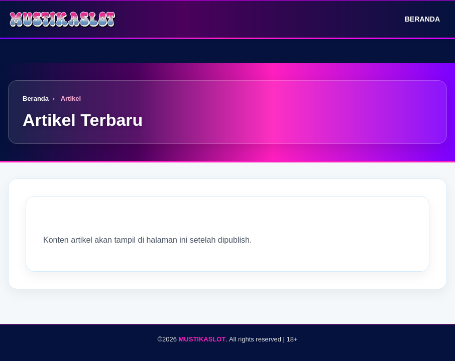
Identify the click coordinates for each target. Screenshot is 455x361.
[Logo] (63, 19)
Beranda (415, 19)
